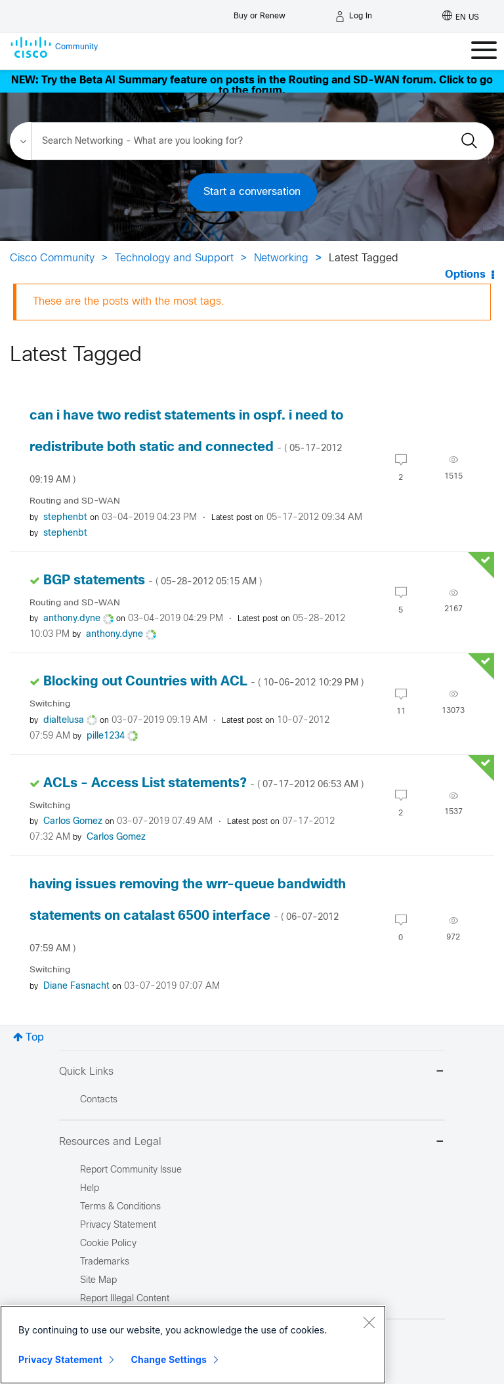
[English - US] (460, 16)
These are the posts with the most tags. (128, 302)
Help (89, 1188)
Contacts (98, 1100)
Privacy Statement (60, 1359)
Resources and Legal (252, 1143)
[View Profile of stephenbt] (65, 517)
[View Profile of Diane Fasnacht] (76, 986)
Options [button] (465, 275)
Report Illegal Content (124, 1299)
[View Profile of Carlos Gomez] (72, 821)
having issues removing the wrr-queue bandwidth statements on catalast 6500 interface (188, 915)
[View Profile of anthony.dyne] (71, 619)
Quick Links (252, 1072)
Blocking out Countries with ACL (203, 682)
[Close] (368, 1322)
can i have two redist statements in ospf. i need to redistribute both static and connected (186, 447)
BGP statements (152, 580)
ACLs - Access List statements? (203, 783)
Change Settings (169, 1359)
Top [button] (35, 1038)
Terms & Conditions (120, 1207)
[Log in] (353, 16)
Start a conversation (252, 192)
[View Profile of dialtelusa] (63, 720)
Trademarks (104, 1262)
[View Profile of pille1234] (106, 736)
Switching (50, 704)
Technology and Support (174, 258)
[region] (193, 1344)
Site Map (98, 1280)
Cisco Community (52, 258)
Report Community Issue (131, 1170)
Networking (281, 258)
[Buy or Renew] (259, 13)
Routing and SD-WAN (75, 501)
